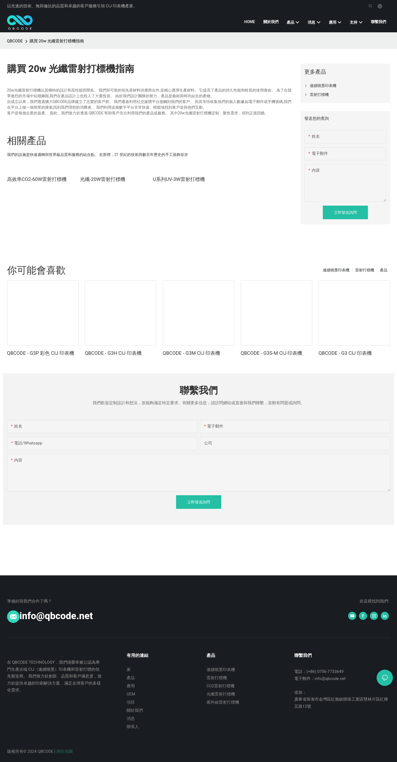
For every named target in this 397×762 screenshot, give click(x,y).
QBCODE (15, 41)
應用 (131, 685)
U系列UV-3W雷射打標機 (179, 179)
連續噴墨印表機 (336, 270)
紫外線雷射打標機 (223, 702)
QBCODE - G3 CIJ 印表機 (345, 353)
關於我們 (135, 710)
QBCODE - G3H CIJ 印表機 (113, 353)
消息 (131, 718)
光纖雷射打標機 (221, 694)
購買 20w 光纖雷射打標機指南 (57, 41)
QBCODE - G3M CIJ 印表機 (191, 353)
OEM (131, 694)
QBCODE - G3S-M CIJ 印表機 (271, 353)
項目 (131, 702)
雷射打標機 (364, 270)
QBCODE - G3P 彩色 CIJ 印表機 (40, 353)
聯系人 (133, 726)
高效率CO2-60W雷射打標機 (37, 179)
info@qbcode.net (56, 616)
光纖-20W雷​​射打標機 (102, 179)
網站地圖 (65, 751)
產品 (383, 270)
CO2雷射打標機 (221, 685)
